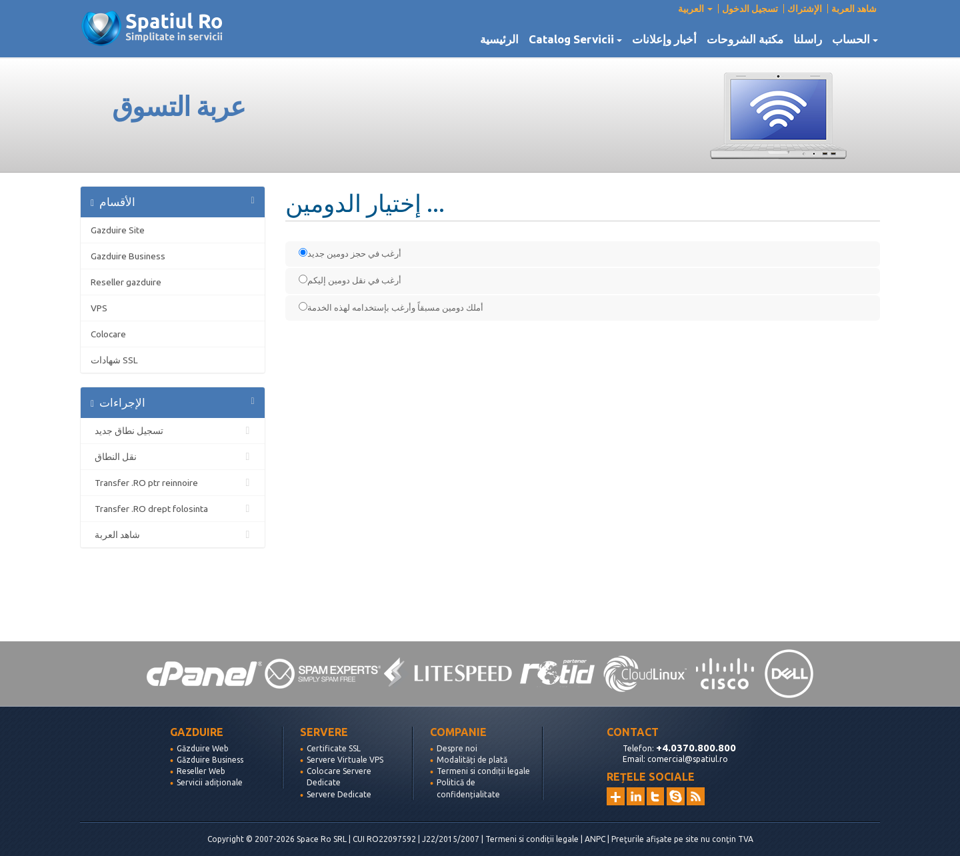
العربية (695, 8)
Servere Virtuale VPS (345, 759)
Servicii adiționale (210, 782)
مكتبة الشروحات (745, 39)
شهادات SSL (114, 360)
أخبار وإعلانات (664, 39)
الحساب (855, 39)
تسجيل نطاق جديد (173, 431)
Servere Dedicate (339, 794)
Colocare (108, 334)
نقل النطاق (173, 457)
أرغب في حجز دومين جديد (350, 253)
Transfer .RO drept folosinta (173, 509)
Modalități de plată (472, 759)
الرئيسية (499, 39)
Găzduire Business (210, 759)
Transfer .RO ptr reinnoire (173, 483)
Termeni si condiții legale (483, 771)
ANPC (595, 839)
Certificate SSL (334, 748)
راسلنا (807, 39)
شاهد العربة (854, 8)
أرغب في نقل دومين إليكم (350, 280)
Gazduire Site (118, 230)
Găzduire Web (203, 748)
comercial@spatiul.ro (687, 759)
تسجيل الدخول (750, 8)
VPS (99, 308)
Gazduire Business (128, 256)
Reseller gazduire (126, 282)
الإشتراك (804, 8)
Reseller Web (201, 771)
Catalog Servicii (575, 39)
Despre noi (457, 748)
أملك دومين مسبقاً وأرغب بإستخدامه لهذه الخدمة (391, 307)
